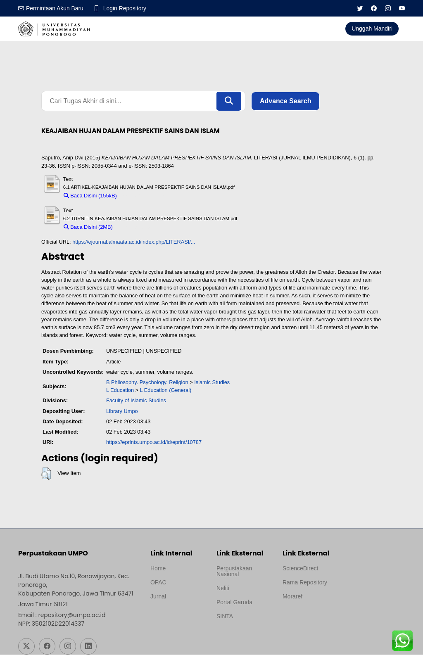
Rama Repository (305, 583)
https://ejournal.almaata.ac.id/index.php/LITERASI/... (133, 242)
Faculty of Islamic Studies (136, 401)
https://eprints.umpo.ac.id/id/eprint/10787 (154, 442)
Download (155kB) (142, 196)
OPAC (158, 583)
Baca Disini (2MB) (88, 227)
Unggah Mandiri (372, 28)
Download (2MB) (136, 227)
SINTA (224, 616)
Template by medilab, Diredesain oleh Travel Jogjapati (177, 617)
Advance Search (285, 100)
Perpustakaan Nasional (234, 571)
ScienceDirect (300, 569)
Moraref (292, 597)
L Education (120, 390)
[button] (46, 474)
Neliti (222, 588)
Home (158, 569)
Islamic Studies (212, 383)
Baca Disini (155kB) (90, 196)
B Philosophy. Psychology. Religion (147, 383)
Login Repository (125, 8)
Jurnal (158, 597)
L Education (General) (166, 390)
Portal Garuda (234, 602)
